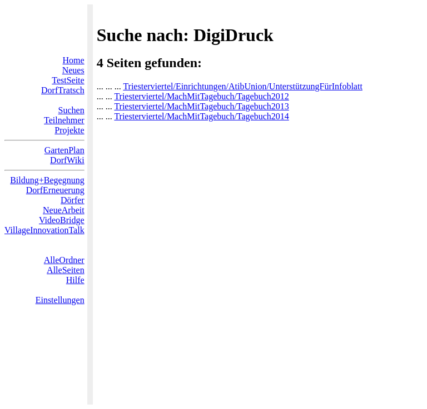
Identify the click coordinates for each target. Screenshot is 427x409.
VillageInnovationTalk (44, 230)
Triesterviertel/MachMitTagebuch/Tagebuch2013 (201, 106)
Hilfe (75, 280)
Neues (73, 70)
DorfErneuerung (55, 190)
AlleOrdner (64, 260)
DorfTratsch (63, 90)
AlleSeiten (66, 270)
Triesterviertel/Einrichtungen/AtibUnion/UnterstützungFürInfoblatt (242, 86)
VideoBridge (62, 220)
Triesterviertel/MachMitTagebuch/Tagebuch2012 (201, 96)
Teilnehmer (64, 120)
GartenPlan (64, 150)
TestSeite (68, 80)
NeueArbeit (64, 210)
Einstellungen (60, 300)
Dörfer (73, 200)
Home (74, 60)
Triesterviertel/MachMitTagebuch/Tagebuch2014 (201, 116)
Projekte (69, 130)
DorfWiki (67, 160)
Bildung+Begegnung (47, 180)
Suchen (71, 110)
